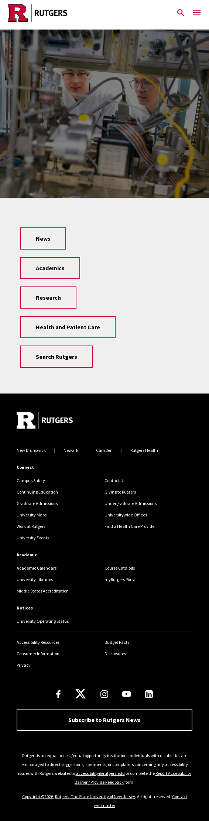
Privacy (24, 665)
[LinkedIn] (149, 694)
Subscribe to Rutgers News (104, 720)
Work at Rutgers (31, 526)
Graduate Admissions (37, 503)
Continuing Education (37, 492)
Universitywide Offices (125, 515)
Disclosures (115, 653)
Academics (50, 268)
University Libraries (35, 579)
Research (48, 297)
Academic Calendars (36, 568)
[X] (80, 694)
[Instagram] (104, 694)
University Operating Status (43, 621)
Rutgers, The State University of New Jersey (95, 796)
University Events (33, 537)
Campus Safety (31, 480)
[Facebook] (58, 694)
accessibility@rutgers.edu (100, 773)
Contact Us (114, 480)
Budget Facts (116, 642)
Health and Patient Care (68, 327)
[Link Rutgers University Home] (86, 13)
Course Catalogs (119, 568)
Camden (104, 450)
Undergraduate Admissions (130, 503)
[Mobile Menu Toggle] (197, 13)
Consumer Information (38, 653)
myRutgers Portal (120, 579)
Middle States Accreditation (43, 591)
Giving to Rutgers (120, 492)
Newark (71, 450)
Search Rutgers (56, 356)
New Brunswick (31, 450)
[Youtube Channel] (126, 694)
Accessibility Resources (38, 642)
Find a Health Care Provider (130, 526)
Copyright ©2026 (37, 796)
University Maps (32, 515)
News (43, 238)
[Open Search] (180, 13)
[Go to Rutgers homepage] (45, 421)
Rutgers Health (144, 450)
